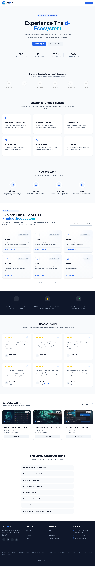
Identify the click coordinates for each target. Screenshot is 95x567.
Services (33, 3)
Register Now (16, 437)
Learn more (9, 131)
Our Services (55, 44)
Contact (28, 541)
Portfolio (58, 3)
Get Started (89, 3)
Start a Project (39, 44)
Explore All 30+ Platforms (81, 224)
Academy (28, 536)
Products (42, 3)
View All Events (86, 405)
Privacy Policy (53, 536)
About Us (28, 531)
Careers (28, 539)
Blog (50, 531)
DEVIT (6, 527)
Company (50, 3)
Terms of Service (54, 539)
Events (51, 533)
